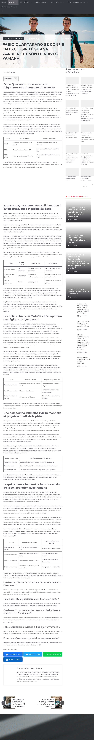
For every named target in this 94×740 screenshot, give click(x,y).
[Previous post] (3, 703)
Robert (9, 64)
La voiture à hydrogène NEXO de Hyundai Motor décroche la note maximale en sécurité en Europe (87, 155)
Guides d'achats (39, 729)
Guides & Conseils (42, 2)
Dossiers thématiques (10, 7)
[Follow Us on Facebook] (66, 723)
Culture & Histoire (58, 2)
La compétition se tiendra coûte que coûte (72, 175)
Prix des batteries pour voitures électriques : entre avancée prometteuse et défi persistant (87, 178)
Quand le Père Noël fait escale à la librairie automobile (72, 131)
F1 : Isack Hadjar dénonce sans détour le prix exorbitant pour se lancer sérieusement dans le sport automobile (72, 86)
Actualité (13, 2)
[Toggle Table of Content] (15, 78)
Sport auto (18, 39)
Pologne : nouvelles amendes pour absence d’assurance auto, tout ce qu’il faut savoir (87, 133)
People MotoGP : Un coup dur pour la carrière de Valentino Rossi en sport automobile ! (72, 154)
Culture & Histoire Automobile (43, 732)
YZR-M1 (10, 218)
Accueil (4, 2)
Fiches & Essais (26, 2)
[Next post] (62, 703)
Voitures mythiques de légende (78, 2)
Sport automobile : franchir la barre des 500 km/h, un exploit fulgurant (72, 107)
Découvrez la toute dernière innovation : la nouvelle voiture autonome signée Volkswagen (87, 85)
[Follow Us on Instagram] (73, 723)
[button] (2, 11)
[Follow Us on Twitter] (70, 723)
